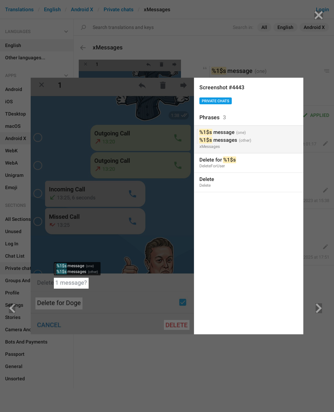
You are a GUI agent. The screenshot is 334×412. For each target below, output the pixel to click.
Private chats (215, 101)
